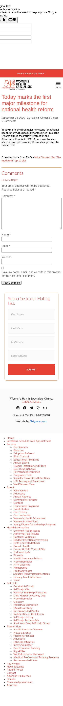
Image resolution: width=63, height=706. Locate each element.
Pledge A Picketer (23, 635)
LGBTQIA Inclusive (24, 468)
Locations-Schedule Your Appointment (29, 440)
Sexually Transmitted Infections (31, 478)
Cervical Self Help (23, 586)
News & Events (22, 632)
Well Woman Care (23, 484)
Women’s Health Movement (29, 518)
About (10, 487)
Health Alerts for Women (28, 629)
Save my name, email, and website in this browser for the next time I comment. (31, 274)
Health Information (18, 527)
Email (6, 245)
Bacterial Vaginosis (24, 536)
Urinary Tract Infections (27, 576)
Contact (18, 502)
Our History (20, 511)
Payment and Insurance (26, 471)
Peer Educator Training (26, 648)
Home (10, 437)
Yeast (16, 580)
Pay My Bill (13, 663)
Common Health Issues (26, 530)
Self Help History (23, 617)
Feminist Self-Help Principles (30, 592)
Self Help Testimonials (26, 620)
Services (11, 444)
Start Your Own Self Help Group (31, 623)
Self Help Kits (21, 589)
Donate (11, 678)
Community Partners (25, 499)
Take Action (14, 626)
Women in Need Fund (25, 521)
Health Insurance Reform (27, 558)
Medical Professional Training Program (36, 657)
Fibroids (18, 555)
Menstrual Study (22, 607)
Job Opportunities (24, 641)
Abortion (18, 450)
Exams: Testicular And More (29, 465)
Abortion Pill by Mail (19, 675)
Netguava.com (38, 421)
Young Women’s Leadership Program (34, 524)
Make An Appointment (31, 73)
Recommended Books (26, 610)
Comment (8, 196)
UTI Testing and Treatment (29, 481)
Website (6, 257)
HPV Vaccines (21, 564)
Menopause (20, 567)
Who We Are (20, 490)
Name (6, 234)
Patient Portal (15, 669)
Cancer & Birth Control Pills (29, 549)
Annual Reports (22, 496)
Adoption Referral (23, 453)
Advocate (19, 638)
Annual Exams (21, 462)
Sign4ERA (19, 651)
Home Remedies (22, 561)
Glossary (18, 601)
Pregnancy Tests (22, 474)
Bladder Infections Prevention (30, 539)
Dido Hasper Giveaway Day (29, 595)
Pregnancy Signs (22, 570)
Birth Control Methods (26, 542)
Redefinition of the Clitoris (28, 613)
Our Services (20, 447)
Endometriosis (21, 552)
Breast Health (21, 546)
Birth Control (21, 456)
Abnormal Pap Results (26, 533)
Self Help (12, 583)
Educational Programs (26, 459)
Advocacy (19, 493)
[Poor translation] (12, 20)
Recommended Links (25, 660)
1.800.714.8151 (31, 401)
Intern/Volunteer (23, 644)
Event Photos (21, 508)
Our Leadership (22, 515)
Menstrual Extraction (25, 604)
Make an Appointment (20, 681)
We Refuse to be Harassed (28, 654)
